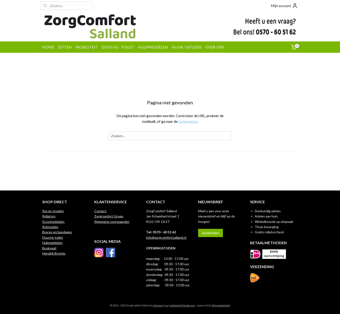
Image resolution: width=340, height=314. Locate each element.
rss (166, 305)
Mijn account (284, 6)
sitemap (158, 305)
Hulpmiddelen (52, 243)
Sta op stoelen (53, 211)
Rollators (48, 216)
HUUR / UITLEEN (186, 47)
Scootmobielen (53, 222)
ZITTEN (65, 47)
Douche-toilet (52, 237)
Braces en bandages (57, 232)
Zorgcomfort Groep (108, 216)
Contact (100, 211)
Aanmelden (210, 233)
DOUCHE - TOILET (118, 47)
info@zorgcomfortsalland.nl (166, 237)
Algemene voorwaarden (111, 222)
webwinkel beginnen (182, 305)
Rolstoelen (50, 227)
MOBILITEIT (87, 47)
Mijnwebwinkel (221, 305)
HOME (48, 47)
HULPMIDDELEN (153, 47)
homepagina (187, 121)
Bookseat (49, 248)
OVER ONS (214, 47)
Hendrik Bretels (53, 253)
